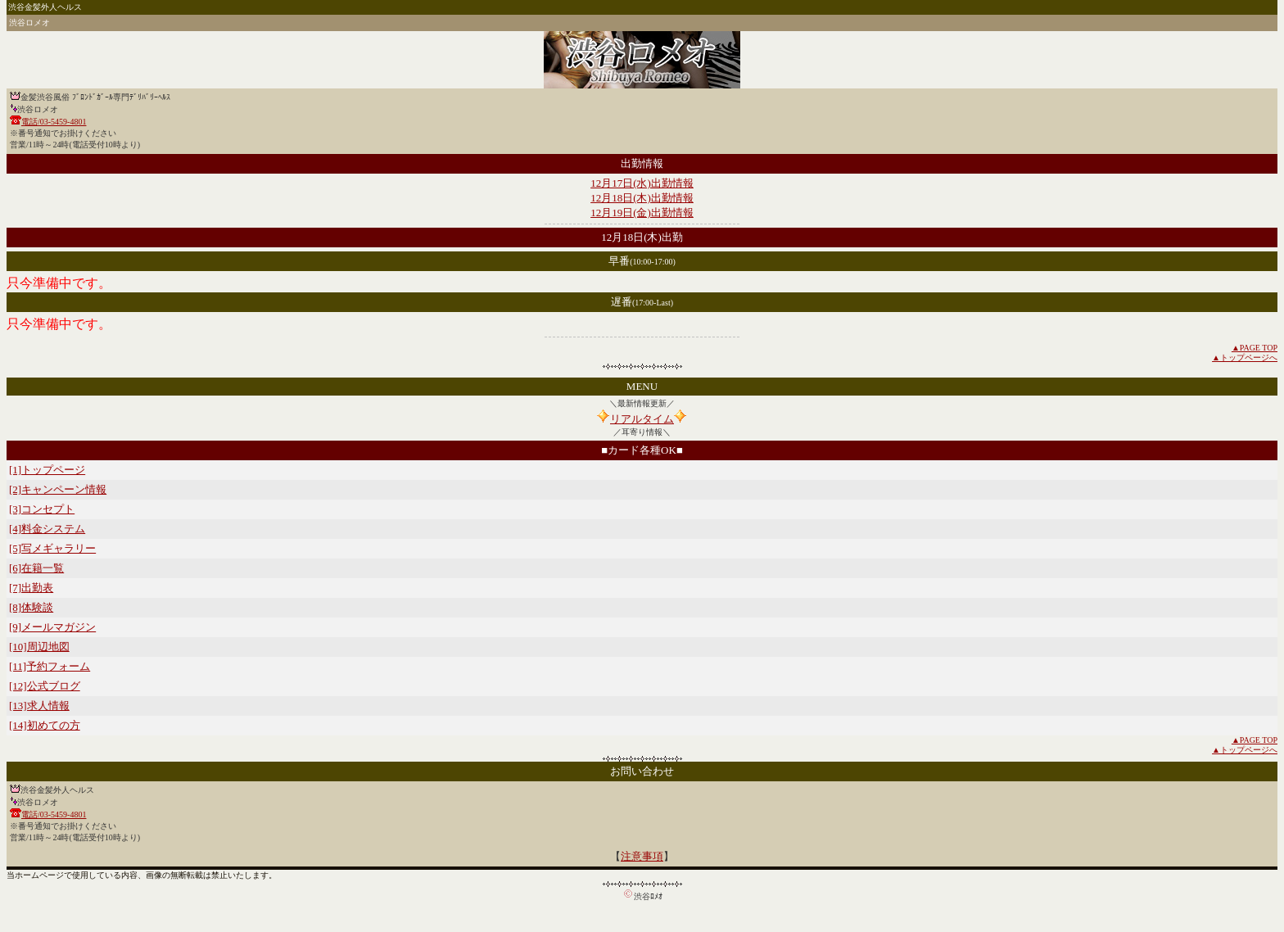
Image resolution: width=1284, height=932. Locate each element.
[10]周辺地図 (39, 646)
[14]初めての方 (44, 725)
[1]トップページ (47, 470)
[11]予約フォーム (49, 666)
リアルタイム (642, 419)
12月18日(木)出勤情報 (642, 198)
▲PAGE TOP (1254, 347)
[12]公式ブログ (44, 686)
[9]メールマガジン (52, 627)
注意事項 (642, 856)
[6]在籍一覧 (36, 568)
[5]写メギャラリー (52, 548)
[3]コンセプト (42, 509)
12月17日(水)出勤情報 (642, 183)
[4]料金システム (47, 529)
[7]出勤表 (31, 587)
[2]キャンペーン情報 (57, 489)
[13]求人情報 (39, 705)
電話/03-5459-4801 (53, 121)
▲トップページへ (1244, 357)
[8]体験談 (31, 607)
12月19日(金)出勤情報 (642, 212)
